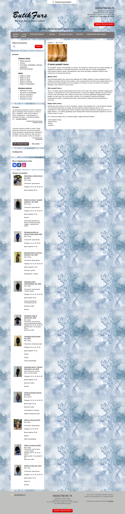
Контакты (79, 34)
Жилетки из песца (26, 91)
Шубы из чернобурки (27, 84)
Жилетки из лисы (26, 99)
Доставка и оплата (65, 34)
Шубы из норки (25, 80)
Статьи (23, 36)
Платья (22, 63)
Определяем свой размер (96, 34)
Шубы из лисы (25, 78)
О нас (24, 34)
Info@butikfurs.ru (20, 495)
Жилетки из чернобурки (28, 93)
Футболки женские (26, 69)
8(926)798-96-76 (104, 8)
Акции (15, 36)
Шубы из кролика (26, 82)
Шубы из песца (25, 76)
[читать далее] (21, 119)
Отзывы (52, 34)
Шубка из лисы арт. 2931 (32, 466)
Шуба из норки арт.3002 (32, 445)
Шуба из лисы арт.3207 (32, 420)
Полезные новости (37, 34)
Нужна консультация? (63, 2)
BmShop (111, 501)
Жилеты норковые (26, 95)
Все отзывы (36, 143)
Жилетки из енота (26, 97)
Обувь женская (25, 61)
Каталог (16, 34)
